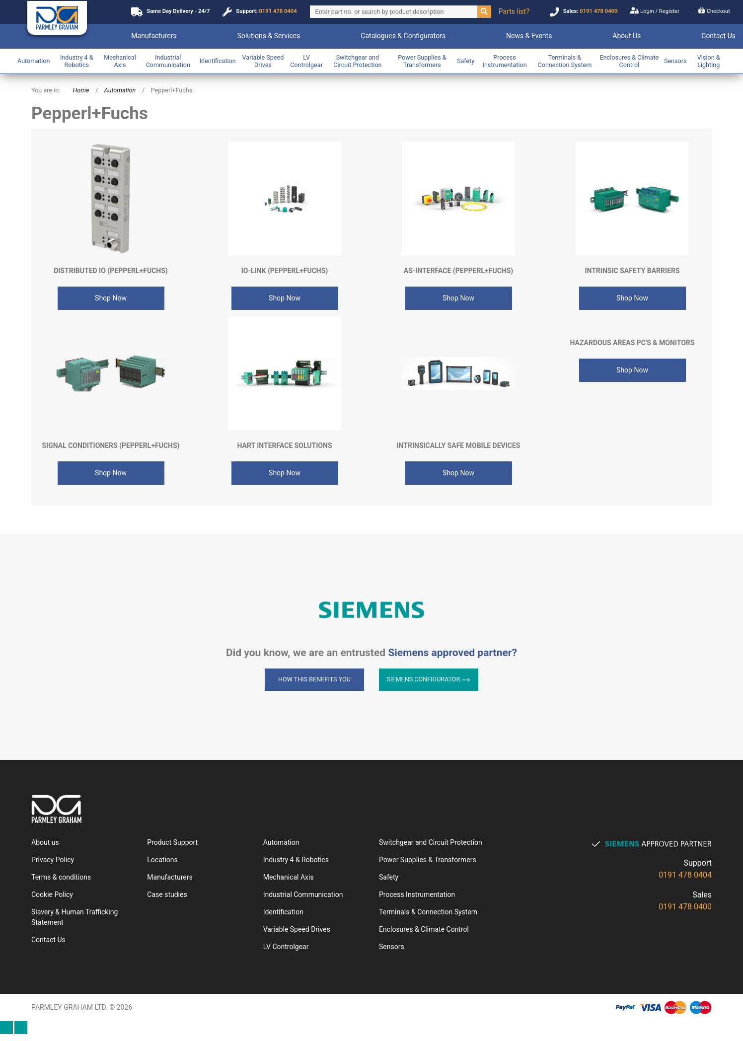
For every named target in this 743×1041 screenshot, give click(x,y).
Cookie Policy (52, 894)
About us (45, 842)
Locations (162, 860)
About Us (626, 36)
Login (642, 10)
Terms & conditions (61, 877)
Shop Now (111, 298)
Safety (465, 61)
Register (668, 11)
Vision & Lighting (708, 61)
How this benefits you (314, 679)
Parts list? (514, 11)
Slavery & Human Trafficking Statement (74, 917)
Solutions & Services (268, 36)
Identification (218, 61)
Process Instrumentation (504, 61)
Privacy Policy (52, 860)
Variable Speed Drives (263, 61)
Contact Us (718, 36)
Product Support (172, 842)
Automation (33, 61)
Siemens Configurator (429, 679)
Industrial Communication (168, 61)
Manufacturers (153, 36)
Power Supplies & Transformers (422, 61)
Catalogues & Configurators (403, 36)
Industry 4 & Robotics (76, 61)
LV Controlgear (306, 61)
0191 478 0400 (598, 11)
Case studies (167, 894)
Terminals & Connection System (565, 61)
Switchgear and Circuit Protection (357, 61)
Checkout (714, 10)
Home (81, 90)
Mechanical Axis (120, 61)
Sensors (675, 61)
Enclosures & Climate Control (629, 61)
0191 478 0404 (278, 11)
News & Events (529, 36)
